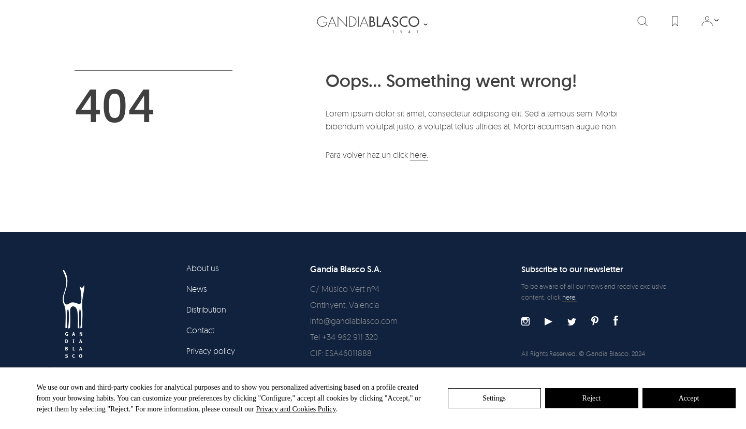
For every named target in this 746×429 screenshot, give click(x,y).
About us (202, 268)
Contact (200, 330)
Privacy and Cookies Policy (295, 409)
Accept (689, 398)
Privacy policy (210, 351)
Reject (591, 398)
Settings (494, 398)
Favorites (675, 21)
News (196, 289)
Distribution (206, 309)
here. (419, 155)
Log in (707, 21)
